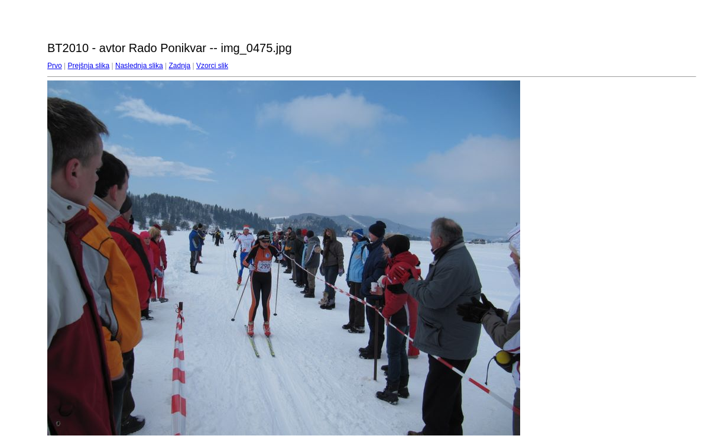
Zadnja (180, 66)
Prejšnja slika (88, 66)
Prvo (54, 66)
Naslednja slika (139, 66)
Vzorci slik (212, 66)
